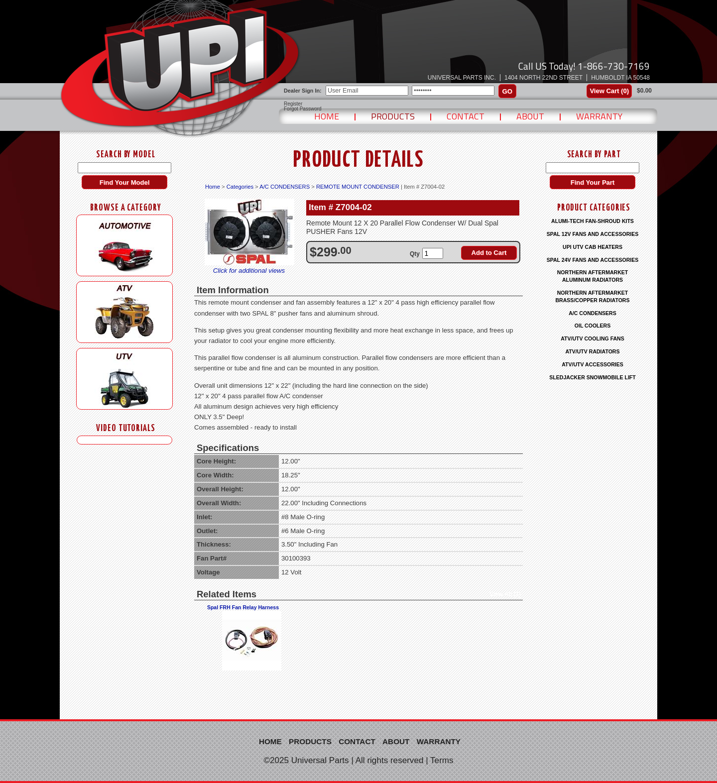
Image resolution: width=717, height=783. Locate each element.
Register (293, 104)
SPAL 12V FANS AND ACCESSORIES (593, 234)
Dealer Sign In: (303, 91)
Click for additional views (249, 270)
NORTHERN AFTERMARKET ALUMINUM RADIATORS (592, 276)
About (530, 116)
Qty (415, 253)
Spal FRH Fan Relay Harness (243, 607)
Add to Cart (489, 252)
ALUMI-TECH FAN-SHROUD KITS (592, 221)
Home (326, 116)
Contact (465, 116)
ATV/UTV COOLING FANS (592, 338)
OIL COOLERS (592, 326)
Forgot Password (303, 109)
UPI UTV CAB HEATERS (592, 247)
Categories (240, 187)
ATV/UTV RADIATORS (593, 351)
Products (393, 116)
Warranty (599, 116)
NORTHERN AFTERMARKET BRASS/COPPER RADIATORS (592, 296)
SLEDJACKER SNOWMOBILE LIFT (592, 377)
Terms (442, 760)
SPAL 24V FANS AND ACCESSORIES (593, 260)
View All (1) (505, 594)
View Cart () (609, 91)
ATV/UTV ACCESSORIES (592, 364)
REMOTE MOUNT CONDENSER (357, 187)
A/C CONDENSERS (284, 187)
